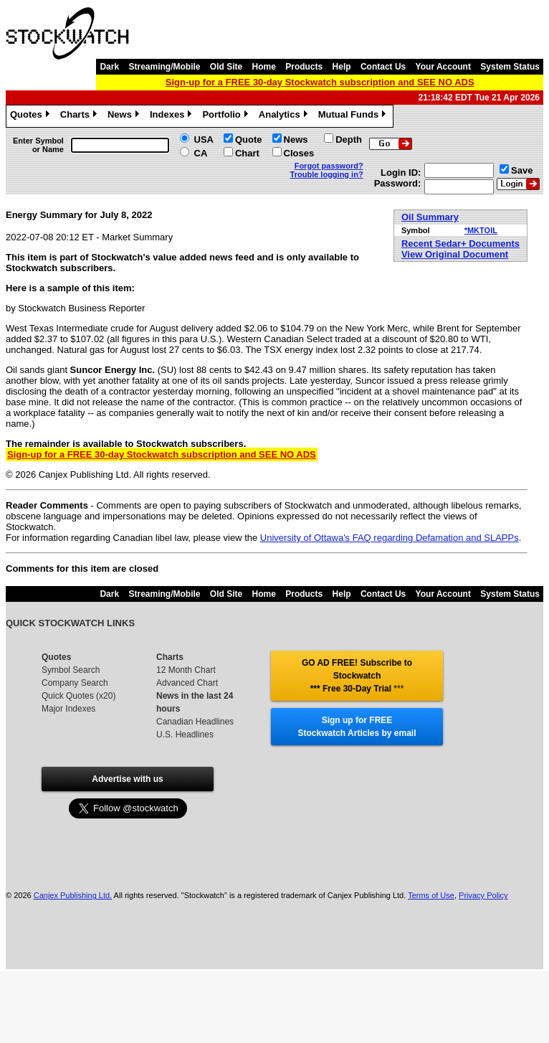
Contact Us (383, 67)
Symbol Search (71, 670)
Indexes (172, 116)
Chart (247, 153)
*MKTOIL (480, 230)
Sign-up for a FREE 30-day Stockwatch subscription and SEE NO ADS (320, 82)
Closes (299, 153)
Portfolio (226, 116)
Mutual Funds (354, 116)
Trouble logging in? (326, 174)
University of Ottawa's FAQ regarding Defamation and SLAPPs (389, 537)
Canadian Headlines (195, 722)
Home (264, 67)
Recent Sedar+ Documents (460, 243)
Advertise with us (127, 779)
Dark (109, 67)
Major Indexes (68, 709)
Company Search (75, 683)
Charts (80, 116)
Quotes (31, 116)
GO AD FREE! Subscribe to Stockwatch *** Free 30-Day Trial (357, 676)
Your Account (443, 67)
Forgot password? (329, 165)
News (125, 116)
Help (342, 67)
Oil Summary (430, 217)
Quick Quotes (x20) (78, 696)
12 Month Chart (186, 670)
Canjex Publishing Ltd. (73, 895)
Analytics (285, 116)
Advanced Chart (187, 683)
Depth (348, 139)
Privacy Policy (483, 895)
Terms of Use (431, 895)
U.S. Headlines (185, 735)
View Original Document (454, 254)
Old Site (226, 67)
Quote (248, 139)
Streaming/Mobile (164, 67)
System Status (510, 67)
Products (304, 67)
